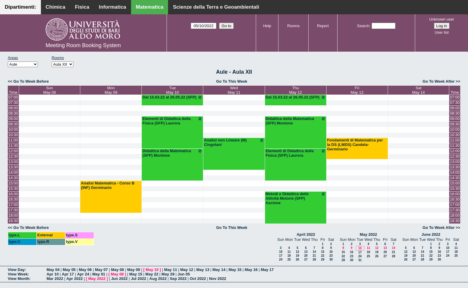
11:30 (13, 145)
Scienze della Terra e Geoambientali (216, 7)
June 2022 (430, 234)
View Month (18, 278)
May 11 (170, 269)
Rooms (293, 26)
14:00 (13, 172)
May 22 (151, 274)
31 (359, 260)
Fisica (82, 7)
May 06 (85, 269)
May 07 (101, 269)
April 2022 (306, 234)
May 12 (186, 269)
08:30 (13, 113)
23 (330, 255)
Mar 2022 (55, 278)
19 (297, 255)
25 (289, 259)
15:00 (13, 183)
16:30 (13, 199)
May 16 (251, 269)
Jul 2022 (138, 278)
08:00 (13, 108)
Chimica (55, 7)
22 (322, 255)
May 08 (117, 269)
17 (280, 255)
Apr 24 (83, 274)
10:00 (13, 129)
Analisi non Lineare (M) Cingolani (234, 142)
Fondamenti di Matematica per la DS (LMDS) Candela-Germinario (355, 144)
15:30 (13, 188)
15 (322, 251)
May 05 (69, 269)
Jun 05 (184, 274)
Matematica (150, 7)
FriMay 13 (357, 90)
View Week (18, 274)
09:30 (13, 124)
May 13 (202, 269)
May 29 (167, 274)
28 (314, 259)
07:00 (13, 97)
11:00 (13, 140)
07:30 (13, 102)
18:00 (13, 215)
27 (305, 259)
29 (322, 259)
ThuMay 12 (295, 90)
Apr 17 (68, 274)
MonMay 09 (111, 90)
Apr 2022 (74, 278)
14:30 (13, 177)
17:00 (13, 204)
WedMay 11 (234, 90)
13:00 (13, 161)
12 (297, 251)
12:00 (13, 151)
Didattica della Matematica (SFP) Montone (296, 120)
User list (442, 32)
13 (305, 251)
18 (289, 255)
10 (280, 251)
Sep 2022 (178, 278)
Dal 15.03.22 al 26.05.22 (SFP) (172, 97)
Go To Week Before (31, 81)
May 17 (267, 269)
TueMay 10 (172, 90)
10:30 (13, 135)
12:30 (13, 156)
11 (289, 251)
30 (330, 259)
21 (314, 255)
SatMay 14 (418, 90)
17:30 (13, 210)
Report (323, 26)
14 (314, 251)
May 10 (152, 269)
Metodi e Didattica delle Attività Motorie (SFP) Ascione (296, 198)
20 (305, 255)
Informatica (112, 7)
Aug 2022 (158, 278)
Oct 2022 (198, 278)
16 (330, 251)
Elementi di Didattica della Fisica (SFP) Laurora (172, 120)
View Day (16, 269)
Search (363, 26)
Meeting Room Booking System (83, 45)
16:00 (13, 194)
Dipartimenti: (20, 7)
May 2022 (368, 234)
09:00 (13, 118)
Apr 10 (53, 274)
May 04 (53, 269)
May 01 (98, 274)
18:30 (13, 220)
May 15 (235, 269)
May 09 (133, 269)
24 (280, 259)
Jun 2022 (119, 278)
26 (297, 259)
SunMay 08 (49, 90)
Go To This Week (231, 81)
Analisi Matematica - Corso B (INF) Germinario (107, 185)
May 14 (219, 269)
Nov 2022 (217, 278)
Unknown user (441, 19)
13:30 (13, 167)
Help (267, 26)
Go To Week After (439, 81)
